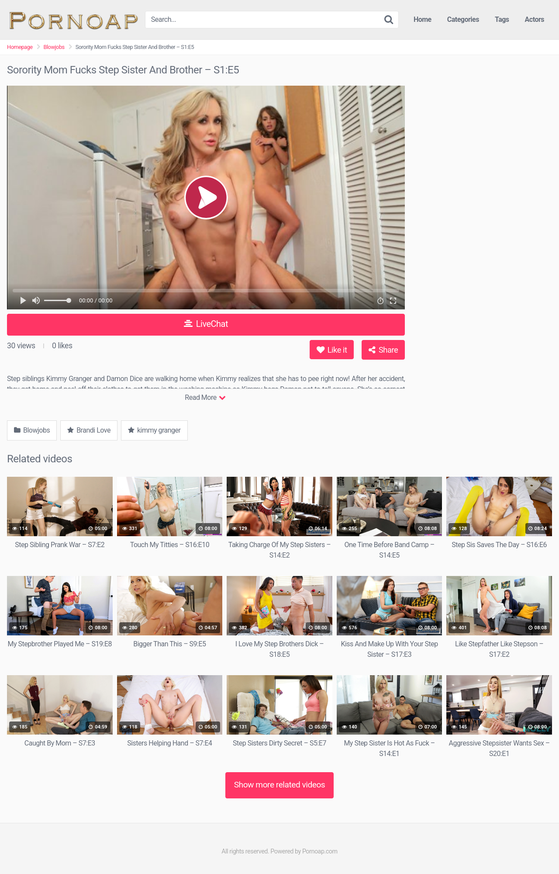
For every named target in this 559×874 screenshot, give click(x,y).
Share (383, 349)
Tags (502, 19)
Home (422, 19)
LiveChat (206, 324)
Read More (205, 397)
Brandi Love (88, 430)
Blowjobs (54, 47)
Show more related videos (279, 785)
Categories (463, 19)
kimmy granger (154, 430)
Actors (534, 19)
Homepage (20, 47)
